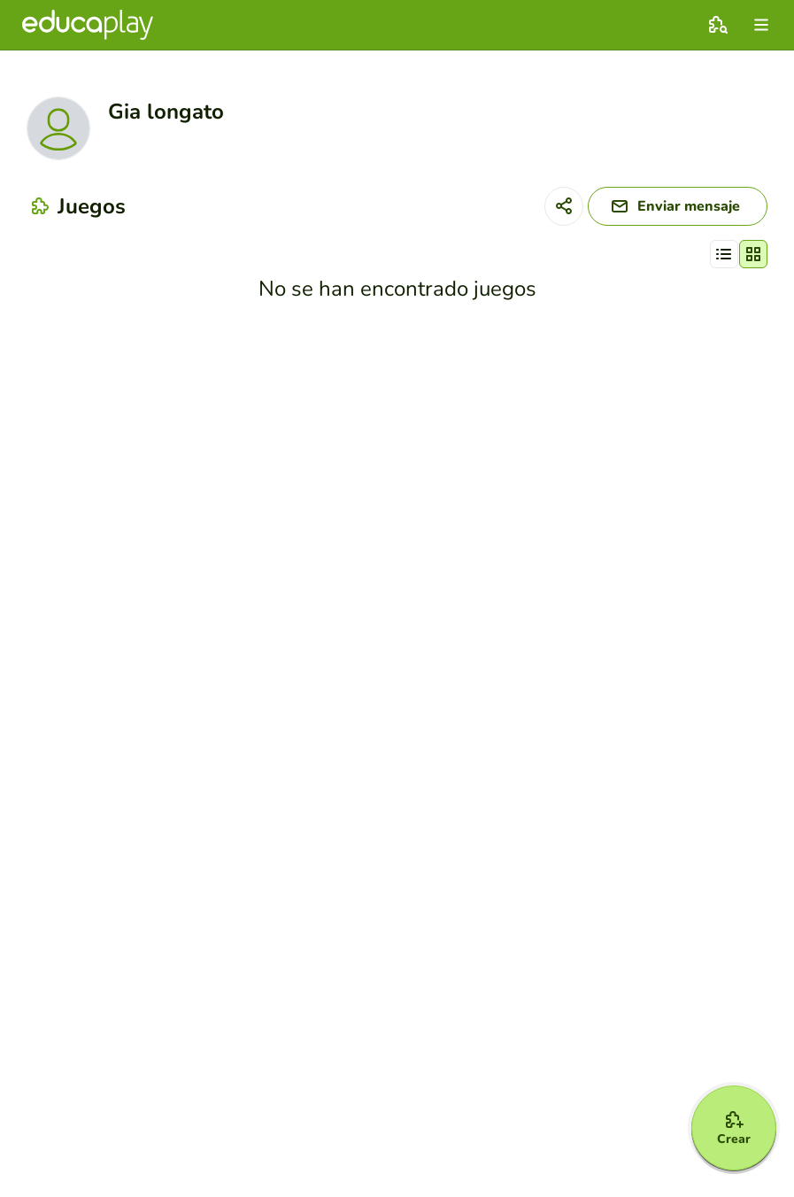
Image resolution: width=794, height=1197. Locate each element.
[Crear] (733, 1127)
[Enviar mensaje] (677, 206)
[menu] (761, 24)
